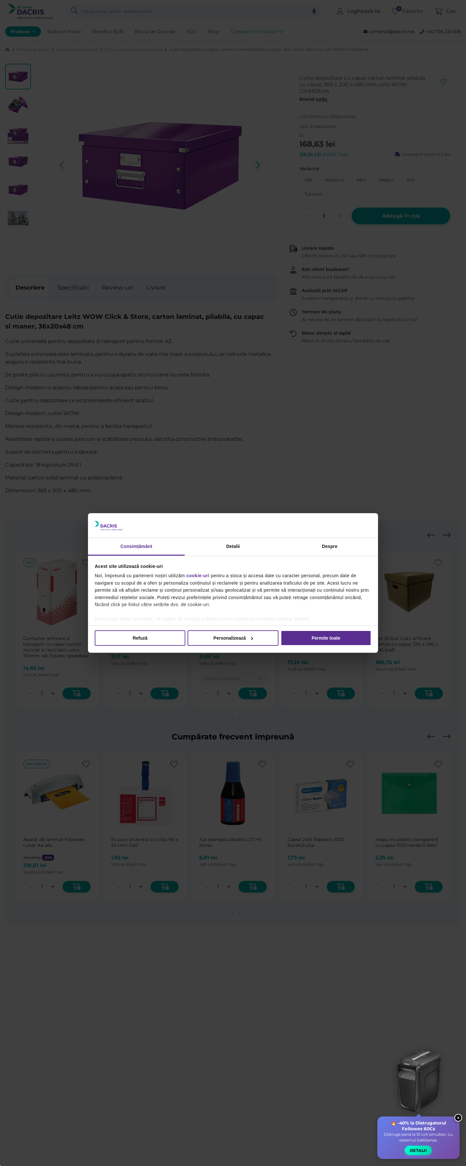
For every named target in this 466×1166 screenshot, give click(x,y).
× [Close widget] (458, 1118)
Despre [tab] (329, 546)
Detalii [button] (418, 1150)
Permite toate (326, 638)
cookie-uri (197, 575)
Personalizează (233, 638)
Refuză (140, 638)
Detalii (302, 619)
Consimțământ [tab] (136, 546)
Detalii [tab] (233, 546)
